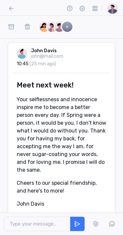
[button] (69, 8)
